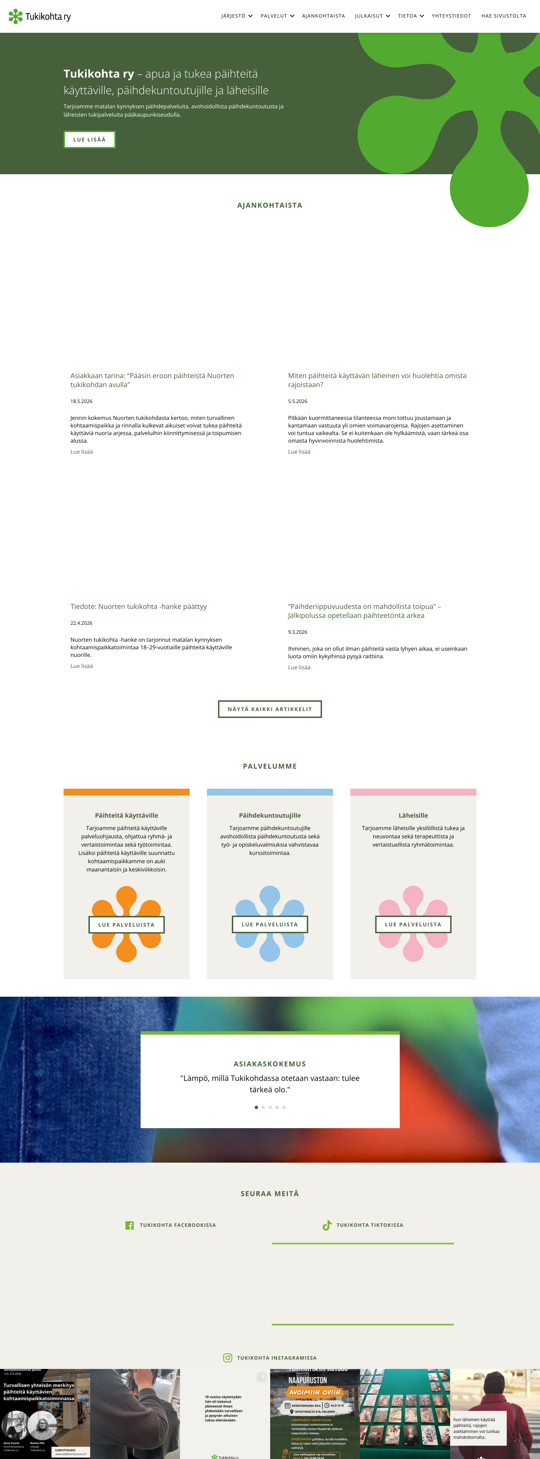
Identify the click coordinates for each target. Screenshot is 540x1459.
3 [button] (270, 1107)
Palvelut (273, 16)
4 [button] (277, 1107)
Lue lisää (81, 451)
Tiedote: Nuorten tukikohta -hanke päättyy (138, 606)
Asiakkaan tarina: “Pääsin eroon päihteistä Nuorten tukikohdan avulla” (152, 380)
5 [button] (284, 1107)
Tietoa (407, 16)
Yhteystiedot (451, 16)
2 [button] (263, 1107)
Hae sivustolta (504, 16)
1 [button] (256, 1107)
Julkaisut (369, 16)
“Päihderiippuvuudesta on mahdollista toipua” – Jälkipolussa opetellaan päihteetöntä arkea (364, 611)
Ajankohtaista (323, 16)
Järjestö (233, 16)
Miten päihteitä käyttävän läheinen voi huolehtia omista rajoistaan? (377, 380)
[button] (250, 16)
